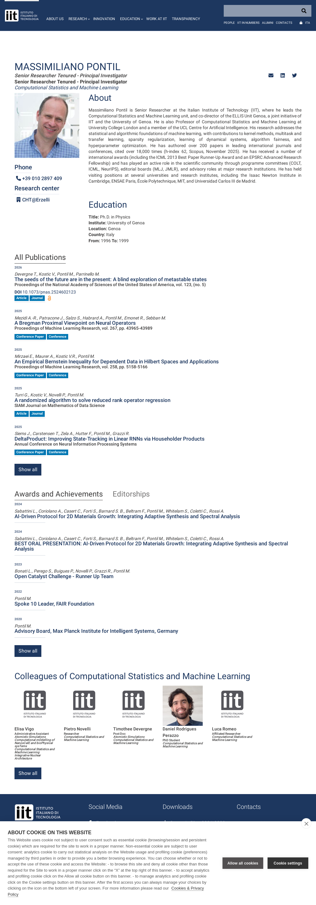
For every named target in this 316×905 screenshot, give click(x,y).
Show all (28, 469)
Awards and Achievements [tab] (59, 494)
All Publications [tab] (40, 258)
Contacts (284, 22)
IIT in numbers (248, 22)
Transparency (186, 19)
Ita (307, 22)
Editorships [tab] (131, 494)
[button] (78, 15)
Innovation (104, 19)
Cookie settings (288, 863)
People (229, 22)
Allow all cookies (242, 863)
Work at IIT (156, 19)
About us (55, 19)
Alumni (267, 22)
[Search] (267, 11)
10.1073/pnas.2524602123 (45, 292)
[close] (306, 823)
